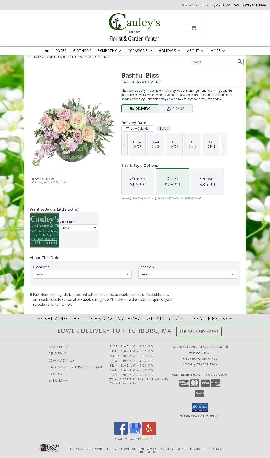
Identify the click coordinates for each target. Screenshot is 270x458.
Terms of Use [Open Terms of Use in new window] (147, 451)
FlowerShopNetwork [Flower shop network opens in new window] (138, 449)
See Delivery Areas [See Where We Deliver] (199, 331)
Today (164, 128)
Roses (60, 50)
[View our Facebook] (121, 433)
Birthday (82, 50)
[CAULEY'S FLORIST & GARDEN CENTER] (134, 27)
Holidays (170, 50)
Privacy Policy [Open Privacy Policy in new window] (173, 449)
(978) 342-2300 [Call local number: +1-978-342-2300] (254, 5)
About (195, 50)
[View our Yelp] (149, 433)
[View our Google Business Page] (135, 433)
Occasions (140, 50)
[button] (197, 28)
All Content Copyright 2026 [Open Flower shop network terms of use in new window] (94, 449)
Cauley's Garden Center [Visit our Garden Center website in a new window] (135, 438)
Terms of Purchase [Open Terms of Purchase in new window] (206, 449)
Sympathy (110, 50)
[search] (239, 61)
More (218, 50)
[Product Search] (213, 62)
